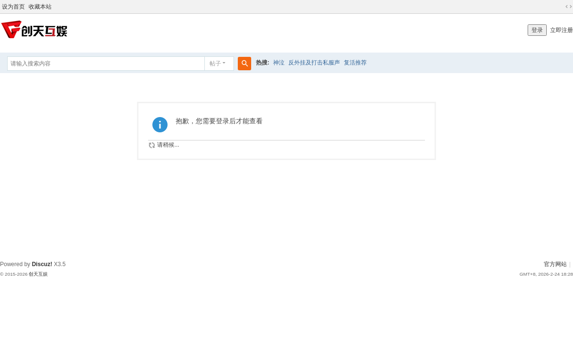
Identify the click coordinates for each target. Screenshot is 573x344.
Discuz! (42, 264)
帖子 (215, 63)
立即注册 (561, 30)
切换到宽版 (568, 6)
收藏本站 (40, 6)
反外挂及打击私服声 (314, 62)
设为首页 (13, 6)
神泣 (279, 62)
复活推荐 (355, 62)
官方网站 (555, 264)
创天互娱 (38, 274)
